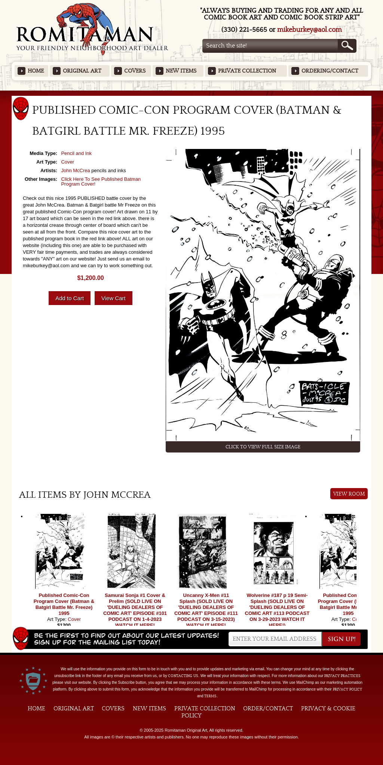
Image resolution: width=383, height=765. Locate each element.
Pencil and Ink (76, 153)
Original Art (82, 71)
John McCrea (75, 170)
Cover (67, 162)
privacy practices (342, 676)
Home (36, 71)
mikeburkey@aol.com (309, 30)
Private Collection (247, 71)
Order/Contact (268, 708)
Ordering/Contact (329, 71)
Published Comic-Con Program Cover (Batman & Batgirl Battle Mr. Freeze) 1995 (64, 604)
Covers (134, 71)
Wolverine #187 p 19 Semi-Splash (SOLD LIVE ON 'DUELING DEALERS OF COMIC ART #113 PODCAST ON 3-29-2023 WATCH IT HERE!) (277, 610)
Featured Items (191, 93)
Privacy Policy (347, 689)
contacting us (183, 676)
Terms (210, 696)
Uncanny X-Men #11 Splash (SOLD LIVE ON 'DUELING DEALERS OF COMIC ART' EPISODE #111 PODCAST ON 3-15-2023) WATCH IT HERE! (206, 610)
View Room (349, 494)
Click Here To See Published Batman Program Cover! (101, 181)
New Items (181, 71)
